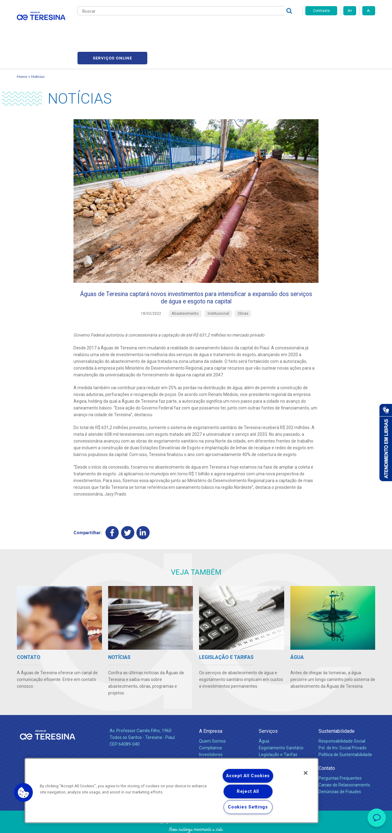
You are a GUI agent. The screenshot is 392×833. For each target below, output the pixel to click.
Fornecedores (252, 27)
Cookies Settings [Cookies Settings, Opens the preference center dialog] (248, 807)
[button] (23, 792)
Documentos (271, 744)
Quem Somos (212, 717)
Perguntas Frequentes (340, 754)
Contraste (321, 11)
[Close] (305, 773)
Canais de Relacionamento (344, 761)
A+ (350, 11)
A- (368, 11)
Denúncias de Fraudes (339, 768)
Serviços (268, 707)
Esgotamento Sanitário (281, 724)
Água (264, 717)
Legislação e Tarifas (278, 731)
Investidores (211, 731)
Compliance (210, 724)
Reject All (248, 791)
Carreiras (220, 27)
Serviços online (340, 28)
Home (22, 47)
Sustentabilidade (336, 707)
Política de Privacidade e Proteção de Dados (196, 823)
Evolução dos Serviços (280, 737)
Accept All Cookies (248, 775)
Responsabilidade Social (341, 717)
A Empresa (210, 707)
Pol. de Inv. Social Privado (342, 724)
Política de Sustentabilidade (345, 731)
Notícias (193, 27)
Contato (326, 744)
